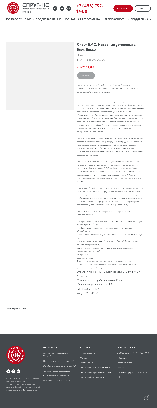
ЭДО (119, 377)
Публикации (122, 358)
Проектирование (87, 353)
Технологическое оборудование (57, 371)
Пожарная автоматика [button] (83, 19)
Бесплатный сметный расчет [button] (93, 377)
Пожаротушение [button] (19, 19)
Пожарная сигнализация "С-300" (58, 380)
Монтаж (83, 358)
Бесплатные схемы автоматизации (95, 367)
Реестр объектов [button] (124, 362)
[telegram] (8, 371)
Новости (120, 367)
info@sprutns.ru (123, 353)
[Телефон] (55, 8)
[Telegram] (68, 8)
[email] (18, 371)
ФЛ (139, 372)
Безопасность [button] (115, 19)
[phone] (13, 371)
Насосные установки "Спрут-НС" (58, 361)
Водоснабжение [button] (48, 19)
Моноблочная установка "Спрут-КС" (59, 366)
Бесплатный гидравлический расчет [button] (96, 372)
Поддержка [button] (140, 19)
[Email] (62, 8)
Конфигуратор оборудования (56, 375)
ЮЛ (145, 372)
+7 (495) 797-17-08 (140, 353)
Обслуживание (86, 362)
